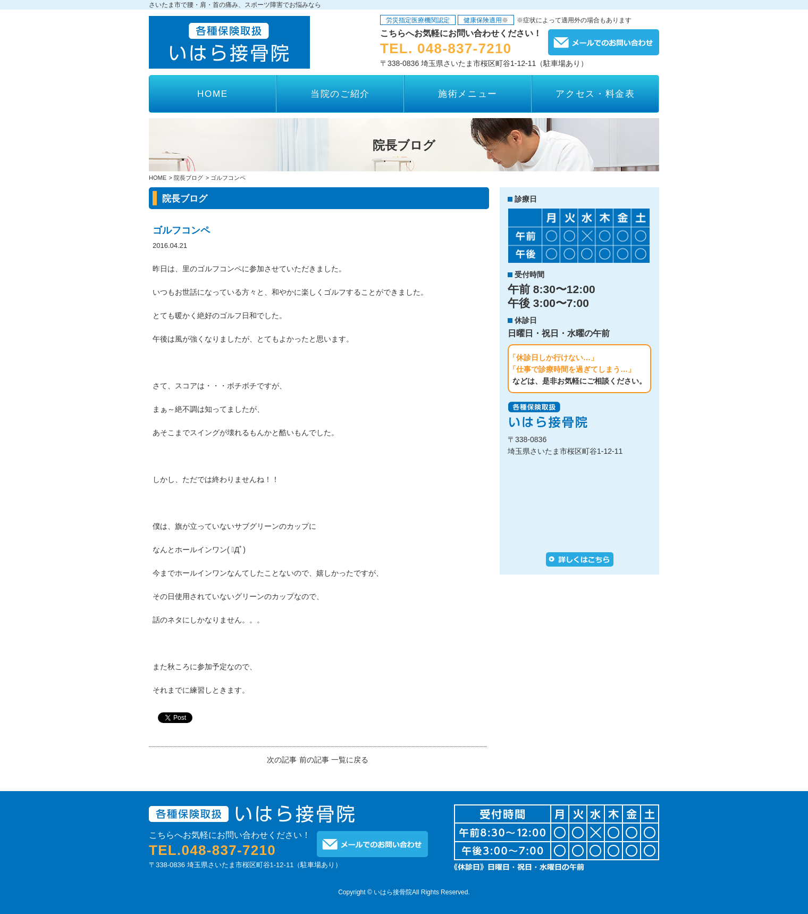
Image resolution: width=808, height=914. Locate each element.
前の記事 (314, 759)
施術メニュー (468, 94)
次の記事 (282, 759)
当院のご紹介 (340, 94)
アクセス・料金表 (595, 94)
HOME (212, 94)
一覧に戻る (349, 759)
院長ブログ (188, 178)
